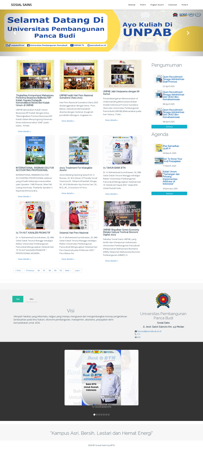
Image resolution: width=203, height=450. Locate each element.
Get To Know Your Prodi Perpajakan (172, 160)
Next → (68, 270)
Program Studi (157, 5)
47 (44, 270)
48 (50, 270)
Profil (143, 5)
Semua (169, 126)
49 (55, 270)
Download (172, 5)
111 (138, 334)
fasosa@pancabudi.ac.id (149, 331)
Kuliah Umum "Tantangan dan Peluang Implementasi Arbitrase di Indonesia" (171, 177)
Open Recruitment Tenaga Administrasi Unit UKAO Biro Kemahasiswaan (173, 96)
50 (61, 270)
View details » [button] (24, 131)
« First (18, 270)
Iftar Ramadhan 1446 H (171, 147)
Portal (185, 5)
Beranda (131, 5)
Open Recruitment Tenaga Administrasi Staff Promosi (173, 79)
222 (139, 337)
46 (38, 270)
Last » (77, 270)
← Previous (29, 270)
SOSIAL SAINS (21, 5)
